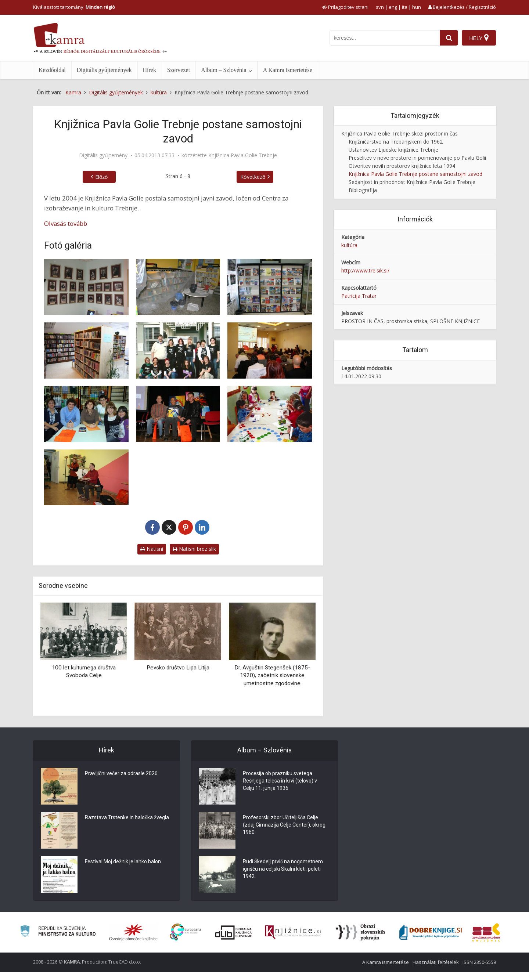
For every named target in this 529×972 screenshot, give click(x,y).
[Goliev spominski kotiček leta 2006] (86, 287)
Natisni (151, 548)
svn (380, 7)
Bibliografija (363, 190)
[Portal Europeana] (186, 932)
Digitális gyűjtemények (104, 70)
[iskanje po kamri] (385, 38)
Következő (252, 176)
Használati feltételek (436, 962)
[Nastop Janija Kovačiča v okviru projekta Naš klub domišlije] (86, 477)
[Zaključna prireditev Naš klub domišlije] (178, 414)
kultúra (349, 245)
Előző (101, 176)
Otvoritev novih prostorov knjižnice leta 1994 (402, 165)
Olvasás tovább (65, 223)
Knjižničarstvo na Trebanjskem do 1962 (396, 141)
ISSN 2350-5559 (479, 962)
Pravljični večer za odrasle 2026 (121, 773)
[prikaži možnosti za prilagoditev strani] (345, 7)
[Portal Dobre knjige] (430, 932)
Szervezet (178, 70)
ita (404, 7)
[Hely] (479, 38)
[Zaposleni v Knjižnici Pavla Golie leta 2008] (178, 350)
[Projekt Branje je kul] (86, 414)
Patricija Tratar (359, 295)
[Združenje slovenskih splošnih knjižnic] (292, 932)
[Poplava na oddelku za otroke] (178, 287)
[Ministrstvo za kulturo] (58, 932)
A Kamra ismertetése (287, 70)
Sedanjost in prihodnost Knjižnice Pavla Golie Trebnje (412, 181)
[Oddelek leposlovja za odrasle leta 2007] (86, 350)
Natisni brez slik (194, 548)
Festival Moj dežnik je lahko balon (123, 861)
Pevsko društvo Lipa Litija (178, 667)
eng (393, 7)
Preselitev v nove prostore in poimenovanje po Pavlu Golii (417, 157)
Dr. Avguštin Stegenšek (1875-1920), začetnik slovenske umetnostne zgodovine (272, 675)
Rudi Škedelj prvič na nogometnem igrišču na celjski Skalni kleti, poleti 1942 (283, 869)
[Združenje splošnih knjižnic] (486, 932)
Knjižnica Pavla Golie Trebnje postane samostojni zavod (415, 173)
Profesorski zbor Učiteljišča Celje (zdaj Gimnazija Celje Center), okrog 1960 (284, 824)
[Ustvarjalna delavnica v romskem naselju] (269, 414)
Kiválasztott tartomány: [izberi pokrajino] (74, 7)
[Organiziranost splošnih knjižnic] (133, 932)
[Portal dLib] (233, 932)
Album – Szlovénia (223, 70)
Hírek (149, 70)
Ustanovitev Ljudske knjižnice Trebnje (393, 149)
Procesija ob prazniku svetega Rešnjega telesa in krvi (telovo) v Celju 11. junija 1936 (280, 780)
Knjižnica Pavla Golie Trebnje (242, 155)
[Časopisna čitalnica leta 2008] (269, 287)
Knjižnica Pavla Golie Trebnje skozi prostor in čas (399, 133)
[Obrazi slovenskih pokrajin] (360, 932)
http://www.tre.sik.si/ (365, 270)
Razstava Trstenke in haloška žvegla (127, 817)
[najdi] (449, 38)
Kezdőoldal (52, 70)
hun (416, 7)
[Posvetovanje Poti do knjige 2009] (269, 350)
